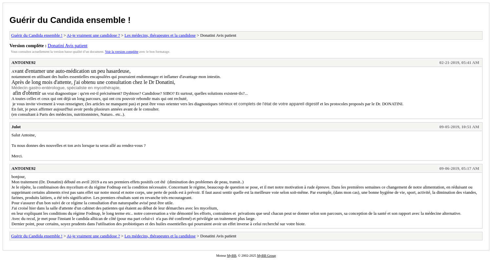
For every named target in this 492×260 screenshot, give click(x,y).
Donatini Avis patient (67, 45)
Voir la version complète (122, 51)
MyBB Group (266, 255)
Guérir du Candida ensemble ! (70, 20)
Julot (16, 126)
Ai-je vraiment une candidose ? (93, 35)
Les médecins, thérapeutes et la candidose (160, 35)
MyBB (231, 255)
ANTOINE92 (23, 62)
